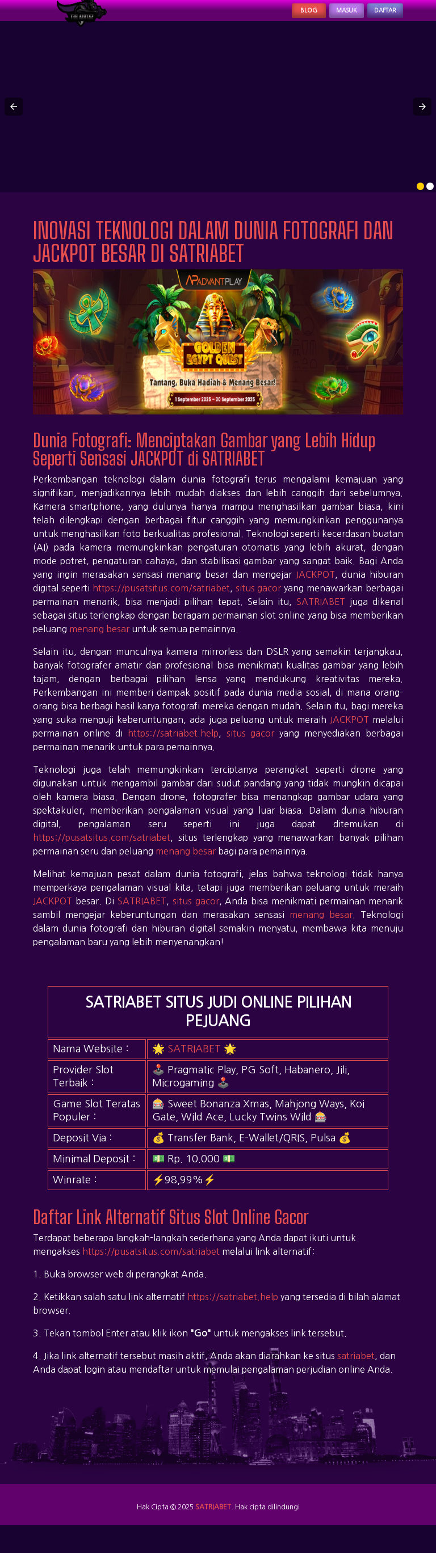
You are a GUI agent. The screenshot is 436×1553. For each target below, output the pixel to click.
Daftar (376, 18)
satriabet (356, 1370)
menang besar (99, 643)
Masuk (318, 18)
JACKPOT (315, 589)
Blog (266, 18)
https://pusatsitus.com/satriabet (161, 602)
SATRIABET (320, 616)
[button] (14, 122)
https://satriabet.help (173, 747)
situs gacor (259, 602)
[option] (420, 201)
